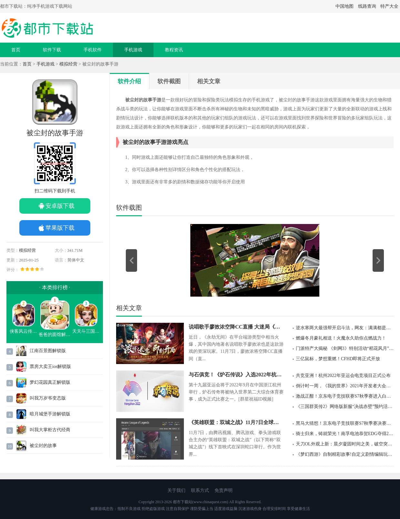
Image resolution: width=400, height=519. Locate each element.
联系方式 (200, 490)
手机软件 (93, 49)
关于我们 (176, 490)
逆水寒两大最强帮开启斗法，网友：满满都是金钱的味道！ (345, 327)
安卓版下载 (60, 206)
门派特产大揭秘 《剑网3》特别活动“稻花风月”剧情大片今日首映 (345, 348)
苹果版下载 (60, 228)
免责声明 (224, 490)
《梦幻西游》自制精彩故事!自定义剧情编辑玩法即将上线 (345, 454)
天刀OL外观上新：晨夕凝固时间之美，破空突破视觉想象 (345, 444)
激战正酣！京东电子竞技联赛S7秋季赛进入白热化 (345, 396)
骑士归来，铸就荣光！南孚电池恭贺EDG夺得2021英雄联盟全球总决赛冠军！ (345, 433)
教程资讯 (174, 49)
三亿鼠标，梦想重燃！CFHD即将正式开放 (338, 358)
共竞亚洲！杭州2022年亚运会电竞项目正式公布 (343, 375)
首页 (15, 49)
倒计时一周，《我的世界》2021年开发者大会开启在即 (345, 385)
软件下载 (52, 49)
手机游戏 (133, 49)
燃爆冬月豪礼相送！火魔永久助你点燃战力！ (341, 338)
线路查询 (367, 6)
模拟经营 (68, 64)
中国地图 (344, 6)
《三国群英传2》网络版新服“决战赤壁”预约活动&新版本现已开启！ (345, 406)
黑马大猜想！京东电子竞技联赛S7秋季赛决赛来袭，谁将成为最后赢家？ (345, 423)
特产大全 (389, 6)
